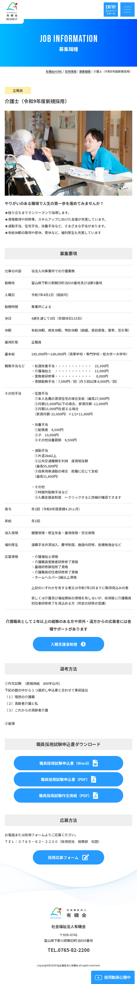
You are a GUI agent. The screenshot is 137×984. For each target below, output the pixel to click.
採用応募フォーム (68, 857)
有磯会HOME (54, 71)
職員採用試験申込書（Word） (68, 763)
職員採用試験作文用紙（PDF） (68, 795)
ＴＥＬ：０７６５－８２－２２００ (31, 841)
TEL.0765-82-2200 (69, 949)
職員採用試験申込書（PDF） (68, 779)
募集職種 (85, 71)
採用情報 (70, 71)
